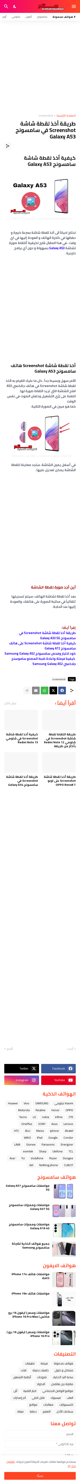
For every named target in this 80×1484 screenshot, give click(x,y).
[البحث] (5, 6)
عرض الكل (10, 703)
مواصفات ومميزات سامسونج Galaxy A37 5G (29, 1207)
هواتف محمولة (63, 1363)
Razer (53, 1158)
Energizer (67, 1144)
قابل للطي (38, 1398)
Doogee (68, 1158)
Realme (40, 1110)
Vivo (26, 1103)
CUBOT (68, 1165)
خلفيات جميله (40, 1370)
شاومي (16, 16)
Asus (54, 1124)
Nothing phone (48, 1165)
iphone (54, 1130)
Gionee (31, 1144)
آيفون (28, 16)
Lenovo (68, 1124)
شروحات (42, 1377)
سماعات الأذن (65, 1411)
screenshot (46, 116)
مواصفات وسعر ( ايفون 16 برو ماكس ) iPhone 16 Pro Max (28, 1315)
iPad (39, 1137)
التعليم (47, 1411)
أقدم (10, 1049)
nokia (45, 1117)
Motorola (24, 1110)
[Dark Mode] (15, 6)
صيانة (20, 1411)
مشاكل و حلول (64, 1370)
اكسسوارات (66, 1404)
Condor (68, 1137)
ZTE (70, 1117)
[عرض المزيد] (27, 690)
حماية (33, 1411)
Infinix (59, 1117)
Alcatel (69, 1130)
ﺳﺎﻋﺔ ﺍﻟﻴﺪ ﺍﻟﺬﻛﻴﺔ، (63, 1377)
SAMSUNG (41, 1103)
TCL (71, 1151)
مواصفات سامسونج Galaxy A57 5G (27, 1187)
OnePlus (26, 1124)
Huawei (13, 1103)
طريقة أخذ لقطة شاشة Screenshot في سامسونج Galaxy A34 (22, 781)
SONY (41, 1124)
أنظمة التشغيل (22, 1377)
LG (34, 1117)
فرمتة (44, 1363)
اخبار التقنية (29, 1391)
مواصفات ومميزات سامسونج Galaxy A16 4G (29, 1226)
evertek (28, 1151)
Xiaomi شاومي (63, 1103)
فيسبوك (56, 1398)
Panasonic (48, 1144)
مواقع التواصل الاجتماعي (57, 1391)
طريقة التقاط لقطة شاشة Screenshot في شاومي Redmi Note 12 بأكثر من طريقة (60, 740)
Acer (12, 1158)
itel (31, 1165)
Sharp (43, 1151)
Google (53, 1137)
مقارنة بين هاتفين (62, 1384)
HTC (16, 1130)
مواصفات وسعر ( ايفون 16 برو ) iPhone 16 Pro (28, 1334)
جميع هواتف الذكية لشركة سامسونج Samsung (30, 1245)
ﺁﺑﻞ (15, 1391)
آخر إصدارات (19, 1398)
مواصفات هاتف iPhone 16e (30, 1293)
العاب (70, 1398)
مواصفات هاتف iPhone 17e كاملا (30, 1276)
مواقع (33, 1404)
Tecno (23, 1117)
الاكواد (41, 1384)
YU (23, 1158)
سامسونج (42, 16)
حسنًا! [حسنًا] (40, 1476)
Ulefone (57, 1151)
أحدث (70, 1049)
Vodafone (37, 1158)
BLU (27, 1130)
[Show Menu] (74, 6)
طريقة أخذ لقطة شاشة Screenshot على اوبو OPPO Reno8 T (60, 781)
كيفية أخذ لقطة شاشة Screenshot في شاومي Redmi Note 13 (22, 738)
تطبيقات (30, 1363)
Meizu (40, 1130)
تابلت (23, 1370)
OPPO (69, 1110)
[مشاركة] (7, 146)
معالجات (48, 1404)
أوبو (4, 16)
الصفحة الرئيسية (66, 116)
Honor (55, 1110)
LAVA (17, 1144)
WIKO (27, 1137)
